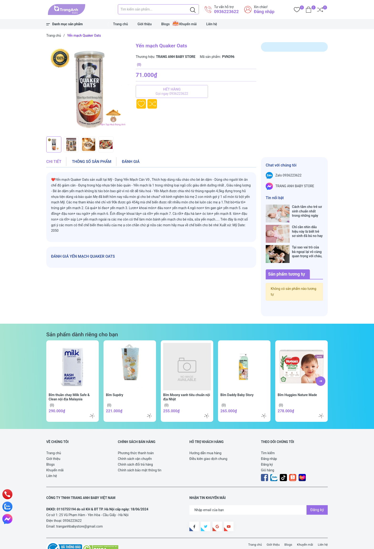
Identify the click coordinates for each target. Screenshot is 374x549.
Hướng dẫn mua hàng (205, 438)
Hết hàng (172, 91)
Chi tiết (53, 161)
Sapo (134, 542)
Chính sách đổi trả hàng (135, 449)
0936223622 (226, 11)
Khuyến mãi (188, 24)
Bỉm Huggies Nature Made (297, 380)
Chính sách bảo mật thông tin (139, 455)
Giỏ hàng (267, 455)
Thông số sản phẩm (91, 161)
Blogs (165, 24)
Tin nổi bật (275, 198)
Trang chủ (120, 24)
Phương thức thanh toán (136, 438)
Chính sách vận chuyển (135, 444)
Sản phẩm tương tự (286, 259)
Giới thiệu (144, 24)
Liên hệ (211, 24)
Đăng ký (267, 449)
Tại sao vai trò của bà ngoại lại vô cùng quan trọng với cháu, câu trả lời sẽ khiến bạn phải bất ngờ (307, 241)
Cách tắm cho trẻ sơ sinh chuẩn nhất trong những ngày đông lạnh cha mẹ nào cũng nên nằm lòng (307, 211)
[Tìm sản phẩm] (158, 9)
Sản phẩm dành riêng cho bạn (82, 319)
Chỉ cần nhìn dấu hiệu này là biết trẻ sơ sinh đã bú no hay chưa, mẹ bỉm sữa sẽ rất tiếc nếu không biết (307, 226)
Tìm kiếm (268, 438)
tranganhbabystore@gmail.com (79, 511)
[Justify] (193, 9)
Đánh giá (131, 161)
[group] (88, 88)
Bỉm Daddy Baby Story (237, 380)
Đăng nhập (264, 11)
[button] (320, 366)
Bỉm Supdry (114, 380)
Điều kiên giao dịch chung (208, 444)
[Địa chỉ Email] (258, 495)
